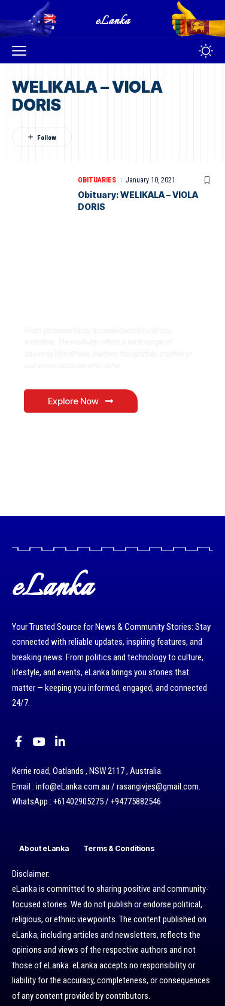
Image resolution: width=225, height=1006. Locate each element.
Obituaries (97, 180)
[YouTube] (38, 741)
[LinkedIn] (60, 741)
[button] (22, 50)
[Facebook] (18, 741)
